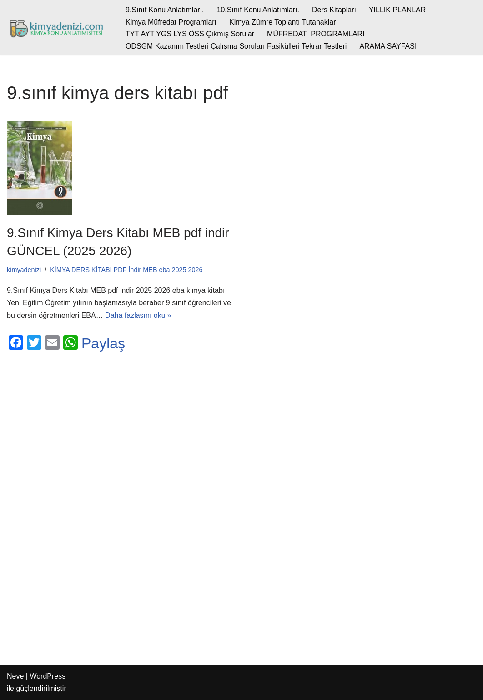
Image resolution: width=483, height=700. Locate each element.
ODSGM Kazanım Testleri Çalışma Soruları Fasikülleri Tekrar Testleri (236, 46)
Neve (15, 676)
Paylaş (103, 343)
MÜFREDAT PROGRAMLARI (316, 34)
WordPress (47, 676)
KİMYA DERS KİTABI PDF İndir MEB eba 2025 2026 (126, 269)
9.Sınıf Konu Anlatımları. (165, 10)
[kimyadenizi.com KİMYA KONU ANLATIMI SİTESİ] (58, 28)
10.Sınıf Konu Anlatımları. (258, 10)
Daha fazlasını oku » (138, 315)
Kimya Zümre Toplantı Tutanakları (283, 22)
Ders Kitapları (334, 10)
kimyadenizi (24, 269)
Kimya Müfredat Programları (171, 22)
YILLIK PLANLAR (397, 10)
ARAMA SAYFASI (388, 46)
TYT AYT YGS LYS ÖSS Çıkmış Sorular (190, 34)
